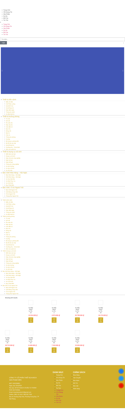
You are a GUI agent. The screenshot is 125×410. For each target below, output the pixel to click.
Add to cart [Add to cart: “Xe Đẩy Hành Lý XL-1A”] (31, 320)
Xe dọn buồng (10, 166)
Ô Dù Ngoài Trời (10, 194)
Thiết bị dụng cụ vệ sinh (12, 152)
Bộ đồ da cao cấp (11, 143)
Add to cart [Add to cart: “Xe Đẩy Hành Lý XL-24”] (101, 320)
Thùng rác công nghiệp (12, 164)
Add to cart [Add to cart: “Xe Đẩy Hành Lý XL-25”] (7, 350)
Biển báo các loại (11, 154)
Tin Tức (5, 20)
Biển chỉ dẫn (9, 102)
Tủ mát (8, 118)
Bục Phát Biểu (10, 185)
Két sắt (8, 120)
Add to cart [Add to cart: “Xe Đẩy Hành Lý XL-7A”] (77, 350)
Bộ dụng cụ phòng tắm (12, 141)
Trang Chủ (6, 10)
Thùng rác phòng (10, 137)
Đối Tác (5, 18)
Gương (8, 139)
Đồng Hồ (8, 131)
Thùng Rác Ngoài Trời (12, 196)
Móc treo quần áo (11, 149)
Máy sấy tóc (9, 125)
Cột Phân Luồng (10, 104)
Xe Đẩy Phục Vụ (10, 181)
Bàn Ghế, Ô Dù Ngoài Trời (13, 187)
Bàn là (8, 133)
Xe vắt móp (9, 170)
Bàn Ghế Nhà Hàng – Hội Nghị (15, 173)
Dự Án (5, 16)
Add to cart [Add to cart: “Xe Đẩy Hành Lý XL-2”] (54, 320)
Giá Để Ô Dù (9, 106)
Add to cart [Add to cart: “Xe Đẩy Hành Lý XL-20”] (77, 320)
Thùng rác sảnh (10, 112)
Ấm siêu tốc (9, 123)
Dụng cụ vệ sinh (10, 156)
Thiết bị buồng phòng (11, 116)
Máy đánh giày (10, 110)
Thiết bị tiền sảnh (9, 99)
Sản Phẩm (6, 14)
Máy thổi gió (9, 162)
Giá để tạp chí (10, 108)
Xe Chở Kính (9, 183)
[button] (62, 22)
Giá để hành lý (10, 145)
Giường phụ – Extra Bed (13, 147)
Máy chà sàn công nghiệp (13, 158)
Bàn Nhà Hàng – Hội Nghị (13, 175)
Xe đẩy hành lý (10, 114)
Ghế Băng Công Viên (12, 192)
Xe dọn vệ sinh (10, 168)
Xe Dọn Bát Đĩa (10, 179)
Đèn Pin (8, 129)
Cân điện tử (9, 127)
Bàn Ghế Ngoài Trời (11, 190)
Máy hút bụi (9, 160)
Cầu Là (8, 135)
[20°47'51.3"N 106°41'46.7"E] (103, 380)
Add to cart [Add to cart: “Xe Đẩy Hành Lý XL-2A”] (31, 350)
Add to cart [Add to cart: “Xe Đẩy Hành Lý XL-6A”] (54, 350)
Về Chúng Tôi (7, 12)
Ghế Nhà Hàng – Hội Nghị (13, 177)
